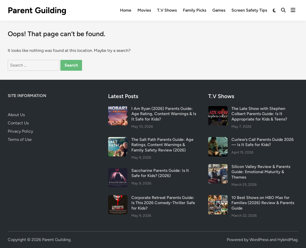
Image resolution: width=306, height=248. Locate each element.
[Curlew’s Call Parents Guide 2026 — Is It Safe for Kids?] (218, 140)
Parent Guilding (37, 10)
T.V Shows (167, 10)
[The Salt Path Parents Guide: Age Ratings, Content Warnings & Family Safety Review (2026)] (117, 140)
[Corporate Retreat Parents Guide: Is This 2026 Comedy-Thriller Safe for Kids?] (117, 198)
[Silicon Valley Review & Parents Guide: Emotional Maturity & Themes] (218, 167)
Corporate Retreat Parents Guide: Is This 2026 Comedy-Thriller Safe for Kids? (163, 203)
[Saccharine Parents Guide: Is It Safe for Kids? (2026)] (117, 171)
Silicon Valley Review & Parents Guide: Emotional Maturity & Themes (260, 172)
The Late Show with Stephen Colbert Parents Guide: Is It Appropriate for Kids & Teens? (259, 114)
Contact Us (18, 123)
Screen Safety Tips (249, 10)
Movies (144, 10)
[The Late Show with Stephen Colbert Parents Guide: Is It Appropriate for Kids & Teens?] (218, 109)
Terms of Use (20, 139)
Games (218, 10)
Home (125, 10)
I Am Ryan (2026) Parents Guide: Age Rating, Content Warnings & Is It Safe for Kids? (163, 114)
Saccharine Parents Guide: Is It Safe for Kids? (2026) (160, 173)
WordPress (259, 239)
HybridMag (287, 239)
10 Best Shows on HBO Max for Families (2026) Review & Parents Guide (262, 203)
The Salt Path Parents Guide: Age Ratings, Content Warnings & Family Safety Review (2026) (162, 145)
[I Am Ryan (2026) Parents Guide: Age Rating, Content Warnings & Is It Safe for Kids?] (117, 109)
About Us (16, 114)
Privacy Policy (20, 131)
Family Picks (194, 10)
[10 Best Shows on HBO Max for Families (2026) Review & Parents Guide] (218, 198)
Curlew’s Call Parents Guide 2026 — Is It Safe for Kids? (262, 142)
